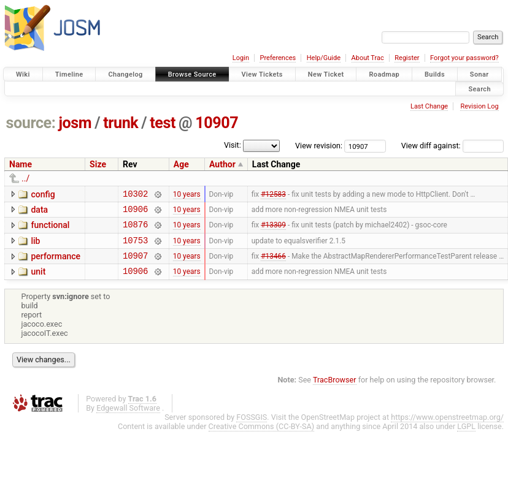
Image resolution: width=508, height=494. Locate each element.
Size (98, 164)
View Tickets (262, 74)
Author (222, 164)
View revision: (318, 145)
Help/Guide (324, 58)
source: (31, 123)
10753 (135, 247)
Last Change (429, 106)
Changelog (125, 74)
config (43, 194)
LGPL (466, 437)
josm (74, 123)
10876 (135, 229)
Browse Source (192, 74)
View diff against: (452, 145)
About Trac (368, 58)
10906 (135, 212)
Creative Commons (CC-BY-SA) (262, 437)
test (162, 123)
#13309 (273, 230)
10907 (216, 123)
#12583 (273, 195)
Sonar (479, 74)
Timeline (69, 74)
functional (50, 229)
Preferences (278, 58)
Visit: (232, 145)
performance (55, 263)
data (39, 211)
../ (25, 178)
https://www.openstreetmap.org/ (447, 428)
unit (38, 281)
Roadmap (384, 74)
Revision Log (479, 106)
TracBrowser (334, 390)
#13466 (273, 264)
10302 (135, 195)
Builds (435, 74)
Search (479, 89)
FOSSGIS (251, 428)
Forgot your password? (464, 58)
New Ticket (326, 74)
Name (20, 164)
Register (406, 58)
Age (181, 164)
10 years (187, 195)
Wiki (23, 74)
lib (35, 246)
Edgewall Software (128, 419)
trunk (120, 123)
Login (241, 58)
